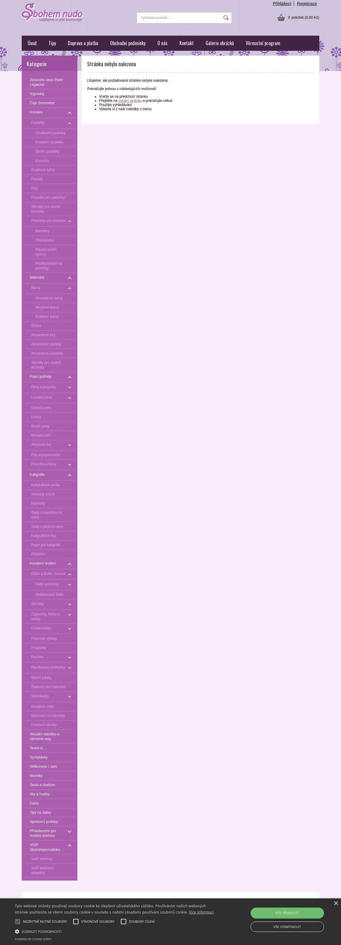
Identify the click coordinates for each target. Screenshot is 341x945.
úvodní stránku (130, 101)
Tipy (52, 43)
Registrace (307, 3)
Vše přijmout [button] (287, 913)
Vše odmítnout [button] (287, 927)
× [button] (336, 903)
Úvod (32, 43)
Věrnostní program (263, 43)
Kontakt (186, 43)
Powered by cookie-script (33, 939)
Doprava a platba (83, 43)
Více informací (201, 912)
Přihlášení (282, 3)
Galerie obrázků (220, 43)
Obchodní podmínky (128, 43)
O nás (162, 43)
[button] (116, 931)
